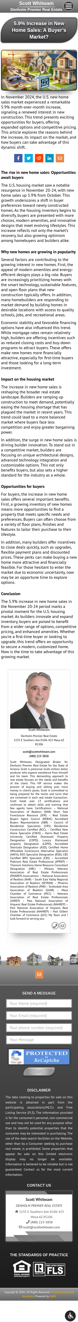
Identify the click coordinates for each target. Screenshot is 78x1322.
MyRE (53, 1296)
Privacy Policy (59, 1292)
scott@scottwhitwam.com (39, 751)
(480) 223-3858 (39, 756)
